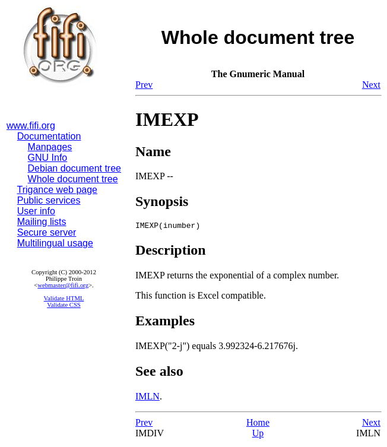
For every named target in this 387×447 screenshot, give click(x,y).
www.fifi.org (31, 126)
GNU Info (48, 158)
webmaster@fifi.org (62, 285)
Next (371, 85)
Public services (49, 200)
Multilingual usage (55, 243)
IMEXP (167, 119)
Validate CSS (64, 305)
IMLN (147, 398)
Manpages (50, 147)
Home (257, 424)
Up (258, 435)
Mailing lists (41, 222)
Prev (144, 85)
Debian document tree (74, 168)
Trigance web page (57, 190)
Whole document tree (73, 179)
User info (36, 211)
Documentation (49, 136)
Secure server (47, 232)
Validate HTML (64, 298)
